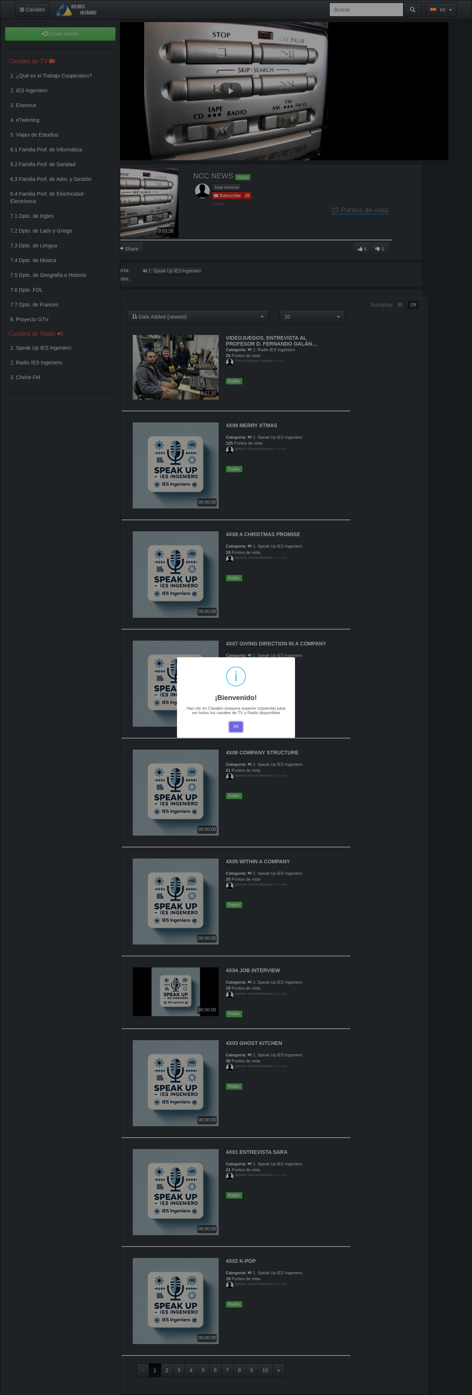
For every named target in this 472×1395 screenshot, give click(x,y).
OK (236, 726)
